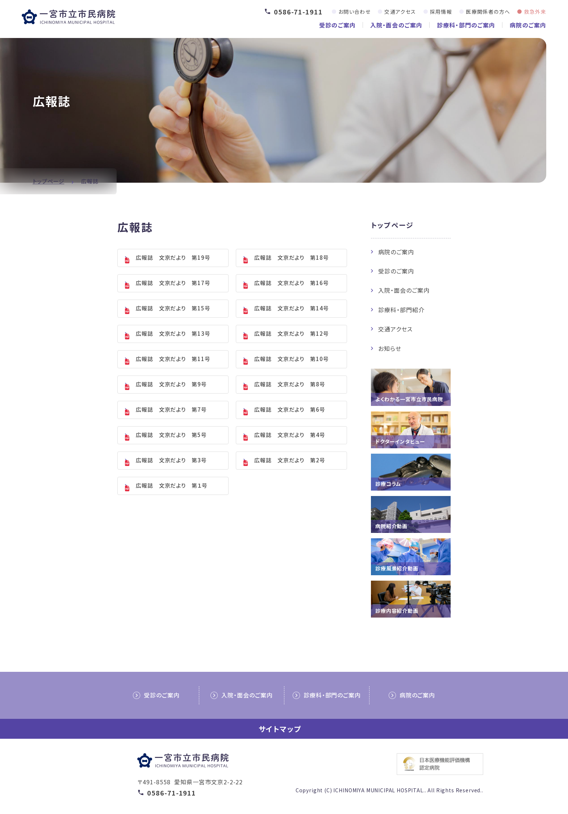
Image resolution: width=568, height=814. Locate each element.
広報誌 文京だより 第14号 (291, 313)
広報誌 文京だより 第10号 (291, 367)
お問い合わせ (354, 11)
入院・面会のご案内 (396, 25)
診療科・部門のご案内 (466, 25)
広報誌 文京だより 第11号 (173, 367)
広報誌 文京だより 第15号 (173, 313)
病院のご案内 (528, 25)
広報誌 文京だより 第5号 (171, 448)
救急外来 (535, 11)
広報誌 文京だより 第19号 (173, 258)
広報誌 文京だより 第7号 (171, 421)
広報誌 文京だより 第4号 (289, 448)
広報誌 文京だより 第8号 (289, 394)
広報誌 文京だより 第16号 (291, 285)
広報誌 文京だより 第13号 (173, 340)
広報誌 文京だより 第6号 (289, 421)
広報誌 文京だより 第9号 (171, 394)
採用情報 (441, 11)
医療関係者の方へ (488, 11)
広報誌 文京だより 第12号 (291, 340)
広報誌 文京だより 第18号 (291, 258)
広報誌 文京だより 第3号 (171, 475)
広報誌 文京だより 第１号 (172, 502)
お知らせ (389, 348)
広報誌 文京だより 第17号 (173, 285)
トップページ (48, 181)
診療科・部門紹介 (401, 309)
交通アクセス (400, 11)
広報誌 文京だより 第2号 (289, 475)
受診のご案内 (337, 25)
